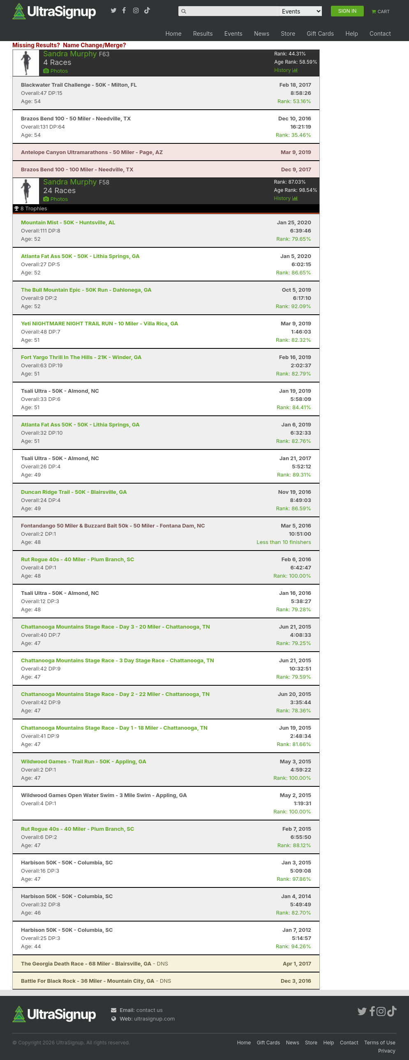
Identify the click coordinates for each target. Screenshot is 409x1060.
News (261, 33)
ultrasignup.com (154, 1018)
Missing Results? (36, 44)
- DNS (94, 963)
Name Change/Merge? (94, 44)
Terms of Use (379, 1042)
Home (173, 33)
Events (233, 33)
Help (351, 33)
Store (288, 33)
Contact (380, 33)
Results (203, 33)
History (286, 70)
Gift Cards (320, 33)
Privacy (386, 1051)
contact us (149, 1010)
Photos (55, 70)
